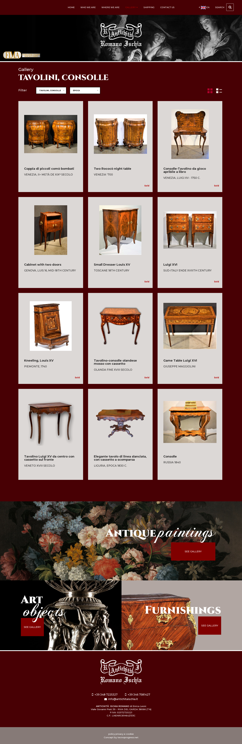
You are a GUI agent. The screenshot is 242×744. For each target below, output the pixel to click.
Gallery (131, 7)
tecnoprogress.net (128, 737)
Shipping (149, 7)
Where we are (110, 7)
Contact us (167, 7)
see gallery (193, 551)
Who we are (88, 7)
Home (71, 7)
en (204, 7)
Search (224, 7)
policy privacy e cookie (121, 734)
